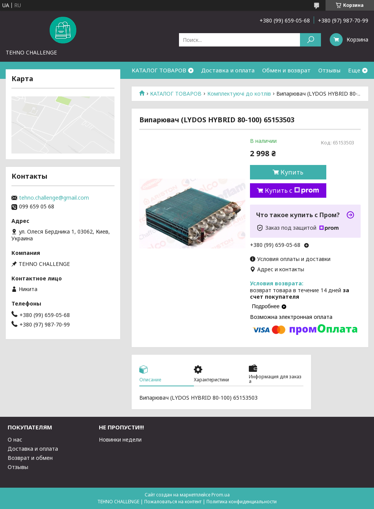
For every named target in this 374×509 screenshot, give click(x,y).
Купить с (292, 190)
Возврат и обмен (30, 457)
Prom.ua (220, 494)
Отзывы (329, 70)
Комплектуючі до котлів (239, 93)
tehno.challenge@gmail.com (54, 197)
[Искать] (310, 39)
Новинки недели (120, 439)
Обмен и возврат (286, 70)
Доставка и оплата (228, 70)
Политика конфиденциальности (241, 501)
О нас (15, 439)
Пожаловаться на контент (173, 501)
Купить (291, 172)
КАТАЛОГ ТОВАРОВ (159, 70)
